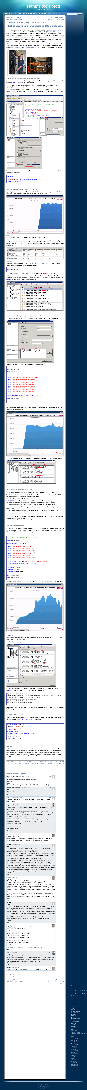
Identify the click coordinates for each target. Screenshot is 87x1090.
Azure (14, 13)
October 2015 (74, 1041)
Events (38, 13)
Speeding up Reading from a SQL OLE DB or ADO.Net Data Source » (56, 19)
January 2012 (74, 1052)
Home (6, 13)
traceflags (43, 263)
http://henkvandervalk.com (43, 1086)
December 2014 (74, 1044)
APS (10, 13)
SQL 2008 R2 (40, 761)
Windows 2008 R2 (75, 1032)
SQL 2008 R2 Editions (52, 31)
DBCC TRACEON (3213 (28, 763)
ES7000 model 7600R (16, 47)
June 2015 (73, 1043)
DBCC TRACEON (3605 (41, 763)
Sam (8, 952)
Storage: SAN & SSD (50, 761)
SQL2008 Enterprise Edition (56, 30)
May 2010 (73, 1056)
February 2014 (74, 1049)
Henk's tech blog (43, 6)
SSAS (72, 1027)
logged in (15, 976)
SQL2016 (73, 1026)
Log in (72, 1070)
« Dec (72, 998)
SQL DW (73, 1023)
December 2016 (74, 1038)
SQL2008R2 (61, 765)
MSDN (10, 240)
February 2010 (74, 1061)
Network (43, 13)
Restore (59, 763)
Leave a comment (21, 773)
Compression (17, 763)
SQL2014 (73, 1024)
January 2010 (74, 1062)
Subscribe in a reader (75, 1073)
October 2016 (74, 1040)
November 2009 (74, 1065)
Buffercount (10, 763)
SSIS (72, 1029)
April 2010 (73, 1058)
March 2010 (73, 1059)
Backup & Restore (22, 13)
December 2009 (74, 1064)
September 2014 (74, 1046)
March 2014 (73, 1047)
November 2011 (74, 1053)
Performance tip (55, 13)
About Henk (73, 1003)
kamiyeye (46, 1088)
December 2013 (74, 1050)
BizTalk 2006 (31, 13)
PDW (48, 13)
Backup (62, 761)
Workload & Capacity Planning (77, 1033)
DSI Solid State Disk (31, 47)
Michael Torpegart (12, 804)
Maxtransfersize (52, 763)
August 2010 (73, 1055)
